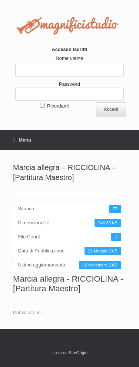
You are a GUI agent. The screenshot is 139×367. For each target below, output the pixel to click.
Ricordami (58, 106)
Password (69, 84)
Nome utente (69, 58)
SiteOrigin (78, 352)
